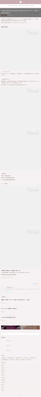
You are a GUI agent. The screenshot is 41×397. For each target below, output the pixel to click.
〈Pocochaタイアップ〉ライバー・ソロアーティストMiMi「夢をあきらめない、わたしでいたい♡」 (21, 339)
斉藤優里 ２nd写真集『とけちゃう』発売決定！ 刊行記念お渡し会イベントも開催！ (15, 299)
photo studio (15, 5)
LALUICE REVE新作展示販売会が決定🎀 (8, 317)
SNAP (24, 5)
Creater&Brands (4, 15)
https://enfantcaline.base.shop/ (9, 179)
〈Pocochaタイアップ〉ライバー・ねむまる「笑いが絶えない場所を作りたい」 (18, 344)
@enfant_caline (8, 175)
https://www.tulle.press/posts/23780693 (8, 274)
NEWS (12, 5)
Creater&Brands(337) (3, 277)
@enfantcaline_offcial (10, 177)
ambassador (27, 5)
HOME (8, 5)
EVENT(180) (8, 277)
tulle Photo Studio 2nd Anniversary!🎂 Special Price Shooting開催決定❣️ (17, 349)
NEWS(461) (11, 277)
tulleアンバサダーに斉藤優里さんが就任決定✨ (9, 308)
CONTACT (32, 5)
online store (20, 5)
